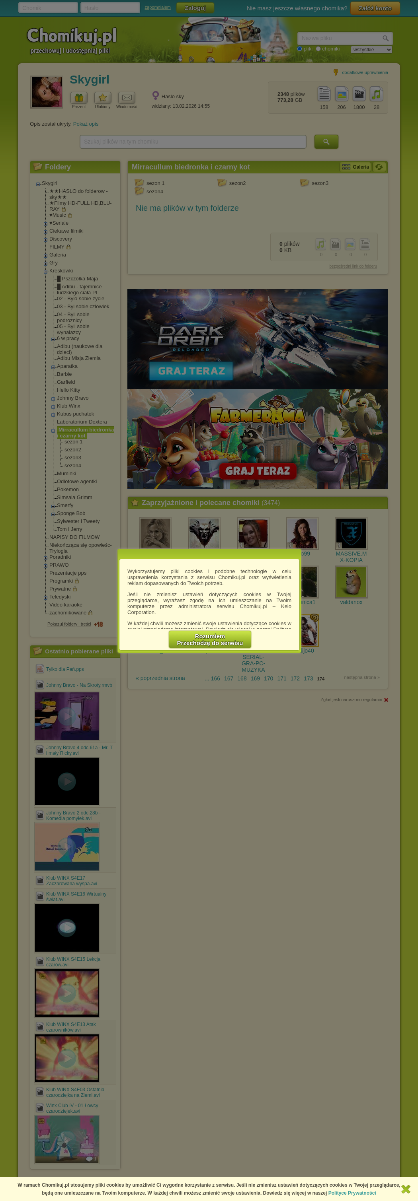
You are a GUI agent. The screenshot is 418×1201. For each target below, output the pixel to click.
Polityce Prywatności (352, 1193)
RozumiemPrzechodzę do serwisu (210, 639)
